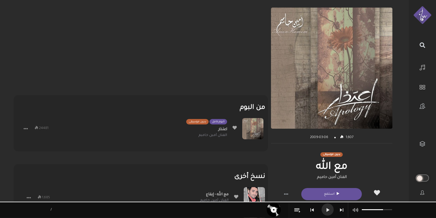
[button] (286, 194)
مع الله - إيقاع (217, 195)
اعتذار (222, 129)
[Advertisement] (140, 50)
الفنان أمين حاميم (332, 177)
